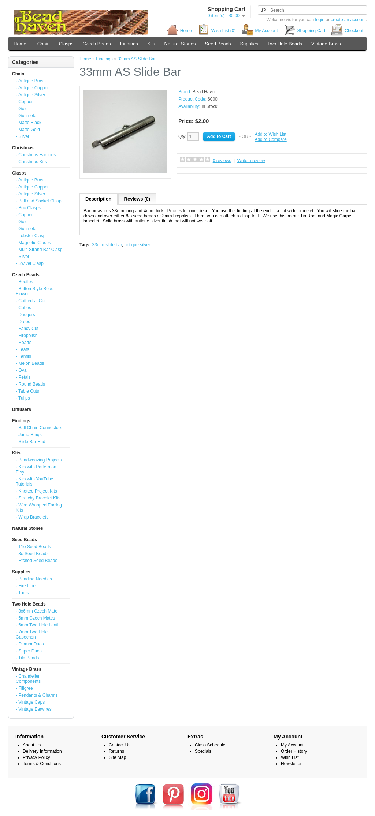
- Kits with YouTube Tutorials (34, 481)
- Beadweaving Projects (39, 460)
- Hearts (23, 342)
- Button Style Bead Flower (34, 291)
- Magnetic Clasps (33, 242)
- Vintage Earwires (34, 709)
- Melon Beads (30, 363)
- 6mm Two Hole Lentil (37, 625)
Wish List (290, 757)
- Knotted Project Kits (36, 491)
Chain (43, 43)
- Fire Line (26, 585)
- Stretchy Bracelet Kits (38, 498)
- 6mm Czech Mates (35, 618)
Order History (294, 751)
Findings (129, 43)
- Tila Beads (27, 657)
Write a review (251, 160)
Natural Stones (180, 43)
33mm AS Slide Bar (137, 58)
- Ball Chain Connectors (39, 427)
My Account (260, 30)
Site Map (117, 757)
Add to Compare (270, 139)
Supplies (249, 43)
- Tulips (23, 398)
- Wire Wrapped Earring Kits (39, 507)
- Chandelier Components (28, 679)
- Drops (23, 321)
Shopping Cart (305, 30)
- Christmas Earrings (36, 154)
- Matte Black (28, 122)
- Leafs (22, 349)
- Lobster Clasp (30, 235)
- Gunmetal (26, 115)
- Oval (21, 370)
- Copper (24, 101)
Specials (203, 751)
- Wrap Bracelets (32, 517)
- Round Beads (30, 384)
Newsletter (291, 763)
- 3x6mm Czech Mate (36, 611)
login (319, 19)
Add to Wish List (270, 134)
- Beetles (24, 281)
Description (98, 199)
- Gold (22, 108)
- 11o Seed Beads (33, 546)
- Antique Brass (30, 80)
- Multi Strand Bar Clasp (39, 249)
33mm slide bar (107, 244)
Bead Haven (205, 91)
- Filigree (24, 688)
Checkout (347, 30)
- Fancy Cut (27, 328)
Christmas (23, 147)
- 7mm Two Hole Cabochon (32, 634)
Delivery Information (42, 751)
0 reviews (222, 160)
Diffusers (21, 409)
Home (179, 30)
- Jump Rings (29, 434)
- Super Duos (29, 651)
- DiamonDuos (30, 644)
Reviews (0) (137, 199)
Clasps (66, 43)
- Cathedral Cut (30, 300)
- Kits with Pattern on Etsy (36, 469)
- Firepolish (26, 335)
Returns (116, 751)
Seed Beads (218, 43)
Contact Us (119, 745)
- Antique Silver (30, 94)
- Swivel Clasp (30, 263)
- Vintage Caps (30, 702)
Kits (151, 43)
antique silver (138, 244)
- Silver (22, 136)
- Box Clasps (28, 207)
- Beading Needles (34, 578)
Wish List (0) (217, 30)
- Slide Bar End (30, 441)
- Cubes (23, 307)
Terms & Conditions (42, 763)
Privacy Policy (36, 757)
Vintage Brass (326, 43)
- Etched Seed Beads (36, 560)
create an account (348, 19)
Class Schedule (210, 745)
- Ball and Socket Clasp (39, 200)
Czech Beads (96, 43)
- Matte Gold (28, 129)
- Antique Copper (32, 87)
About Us (32, 745)
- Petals (23, 377)
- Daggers (25, 314)
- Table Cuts (27, 391)
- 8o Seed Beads (32, 553)
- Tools (22, 592)
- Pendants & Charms (37, 695)
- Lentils (23, 356)
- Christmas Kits (31, 161)
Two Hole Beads (284, 43)
